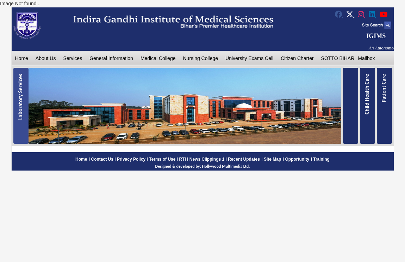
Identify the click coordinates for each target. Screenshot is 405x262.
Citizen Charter (297, 58)
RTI (182, 159)
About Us (46, 58)
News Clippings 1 (206, 159)
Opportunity (297, 159)
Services (72, 58)
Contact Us (102, 159)
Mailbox (366, 58)
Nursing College (200, 58)
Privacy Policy (131, 159)
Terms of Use (162, 159)
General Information (111, 58)
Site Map (272, 159)
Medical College (158, 58)
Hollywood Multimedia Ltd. (226, 166)
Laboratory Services (20, 97)
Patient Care (383, 88)
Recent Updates (244, 159)
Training (321, 159)
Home (21, 58)
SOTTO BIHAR (338, 58)
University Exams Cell (249, 58)
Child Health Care (366, 94)
